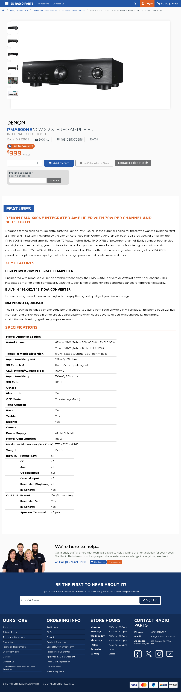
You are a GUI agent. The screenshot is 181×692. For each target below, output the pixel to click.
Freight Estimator (21, 173)
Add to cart (60, 163)
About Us (116, 562)
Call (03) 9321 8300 (72, 562)
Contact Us (99, 562)
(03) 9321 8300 (158, 632)
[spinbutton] (17, 163)
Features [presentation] (18, 208)
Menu (7, 5)
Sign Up (151, 600)
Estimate (54, 180)
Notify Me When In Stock (96, 163)
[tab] (19, 208)
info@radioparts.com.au (163, 636)
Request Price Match (133, 163)
